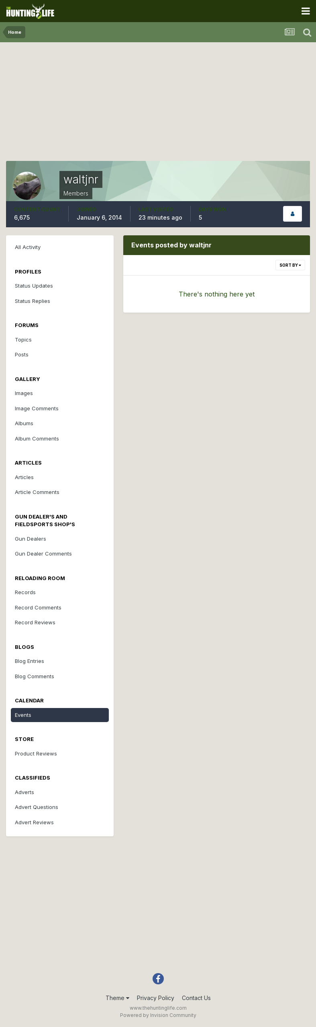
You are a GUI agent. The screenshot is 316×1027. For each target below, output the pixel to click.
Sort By (290, 265)
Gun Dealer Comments (43, 553)
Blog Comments (34, 676)
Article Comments (37, 492)
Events (23, 715)
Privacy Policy (155, 997)
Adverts (24, 792)
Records (25, 592)
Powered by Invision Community (158, 1015)
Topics (23, 339)
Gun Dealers (30, 538)
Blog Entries (29, 661)
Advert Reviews (34, 822)
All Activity (28, 247)
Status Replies (32, 301)
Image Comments (37, 408)
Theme (117, 997)
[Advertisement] (158, 104)
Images (24, 393)
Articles (24, 477)
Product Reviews (36, 753)
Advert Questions (36, 807)
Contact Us (196, 997)
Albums (24, 423)
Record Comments (38, 607)
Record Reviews (35, 622)
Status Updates (34, 285)
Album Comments (37, 438)
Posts (22, 354)
